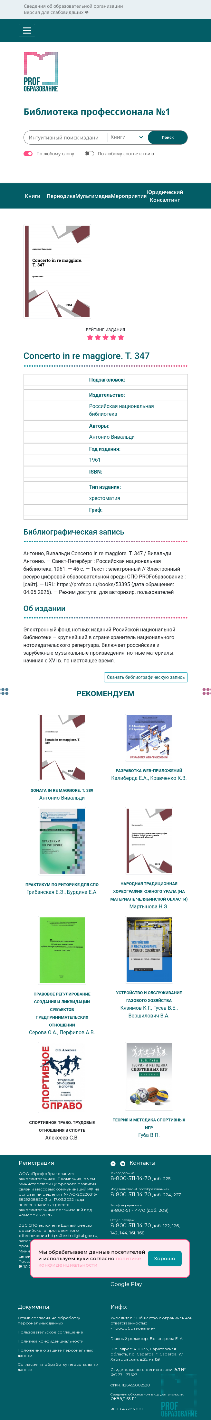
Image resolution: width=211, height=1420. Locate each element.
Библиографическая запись (74, 530)
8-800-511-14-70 (130, 1176)
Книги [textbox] (118, 134)
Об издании (45, 606)
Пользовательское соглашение (50, 1330)
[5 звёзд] (106, 336)
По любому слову (55, 151)
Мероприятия (129, 194)
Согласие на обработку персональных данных (58, 1365)
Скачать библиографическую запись (146, 675)
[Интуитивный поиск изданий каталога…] (66, 135)
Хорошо (164, 1258)
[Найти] (167, 135)
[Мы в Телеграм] (122, 1161)
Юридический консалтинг (165, 194)
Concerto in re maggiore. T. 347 (87, 354)
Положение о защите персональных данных (55, 1351)
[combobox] (126, 135)
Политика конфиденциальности (50, 1339)
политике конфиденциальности (89, 1261)
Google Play (126, 1283)
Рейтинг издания (106, 333)
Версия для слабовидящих (56, 12)
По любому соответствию (126, 151)
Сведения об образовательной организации (73, 6)
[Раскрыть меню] (27, 30)
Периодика (61, 194)
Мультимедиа (93, 194)
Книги (32, 194)
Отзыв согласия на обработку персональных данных (49, 1318)
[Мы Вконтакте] (113, 1161)
